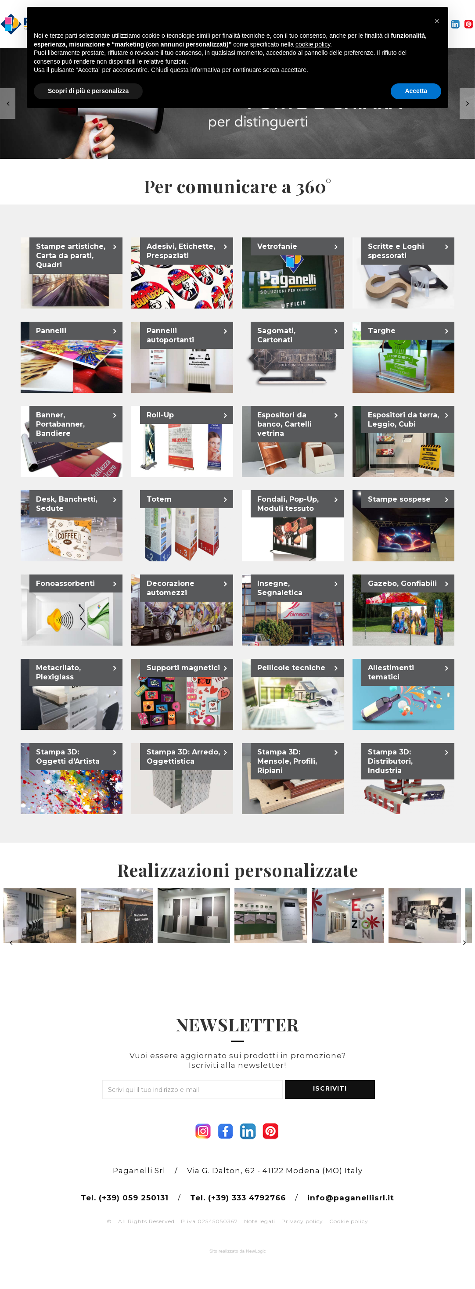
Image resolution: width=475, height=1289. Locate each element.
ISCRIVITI (330, 1088)
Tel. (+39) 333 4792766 (238, 1197)
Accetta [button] (416, 90)
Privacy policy (302, 1221)
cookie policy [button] (312, 44)
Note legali (259, 1221)
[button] (437, 21)
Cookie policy (348, 1221)
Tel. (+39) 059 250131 (125, 1197)
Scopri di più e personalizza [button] (88, 90)
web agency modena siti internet (237, 1251)
